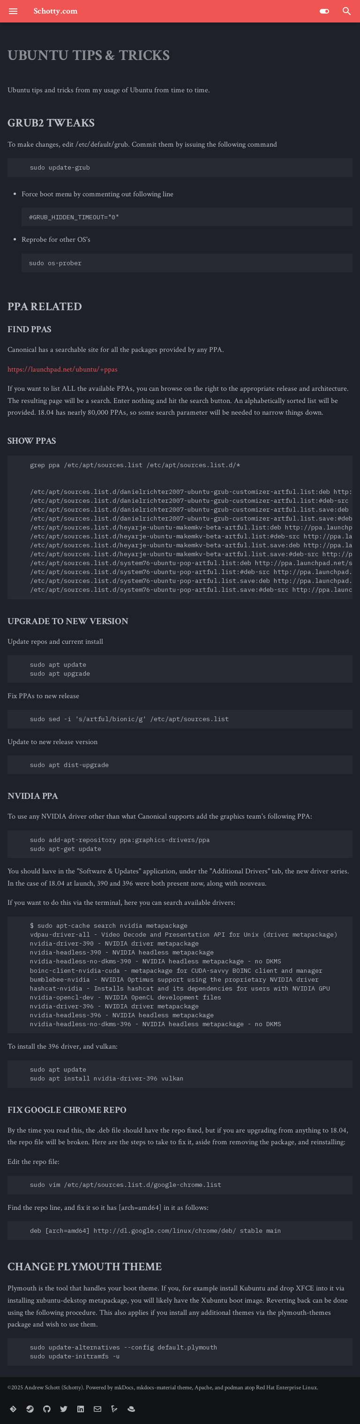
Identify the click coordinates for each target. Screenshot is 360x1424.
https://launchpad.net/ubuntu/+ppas (63, 369)
